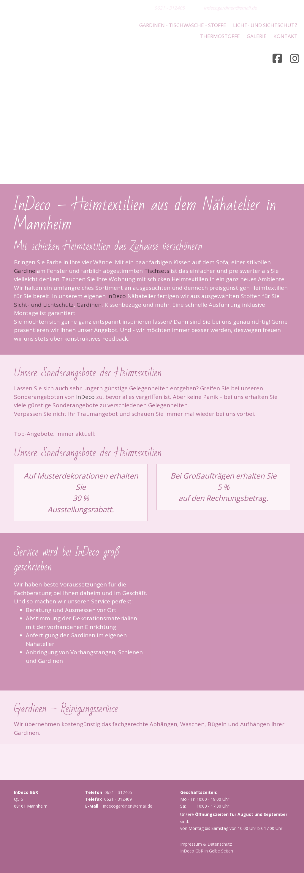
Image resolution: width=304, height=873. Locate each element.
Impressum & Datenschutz (206, 842)
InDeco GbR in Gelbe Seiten (206, 849)
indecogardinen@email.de (230, 8)
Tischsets (156, 269)
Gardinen (89, 303)
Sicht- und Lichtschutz (44, 303)
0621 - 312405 (169, 8)
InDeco (116, 294)
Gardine (24, 269)
